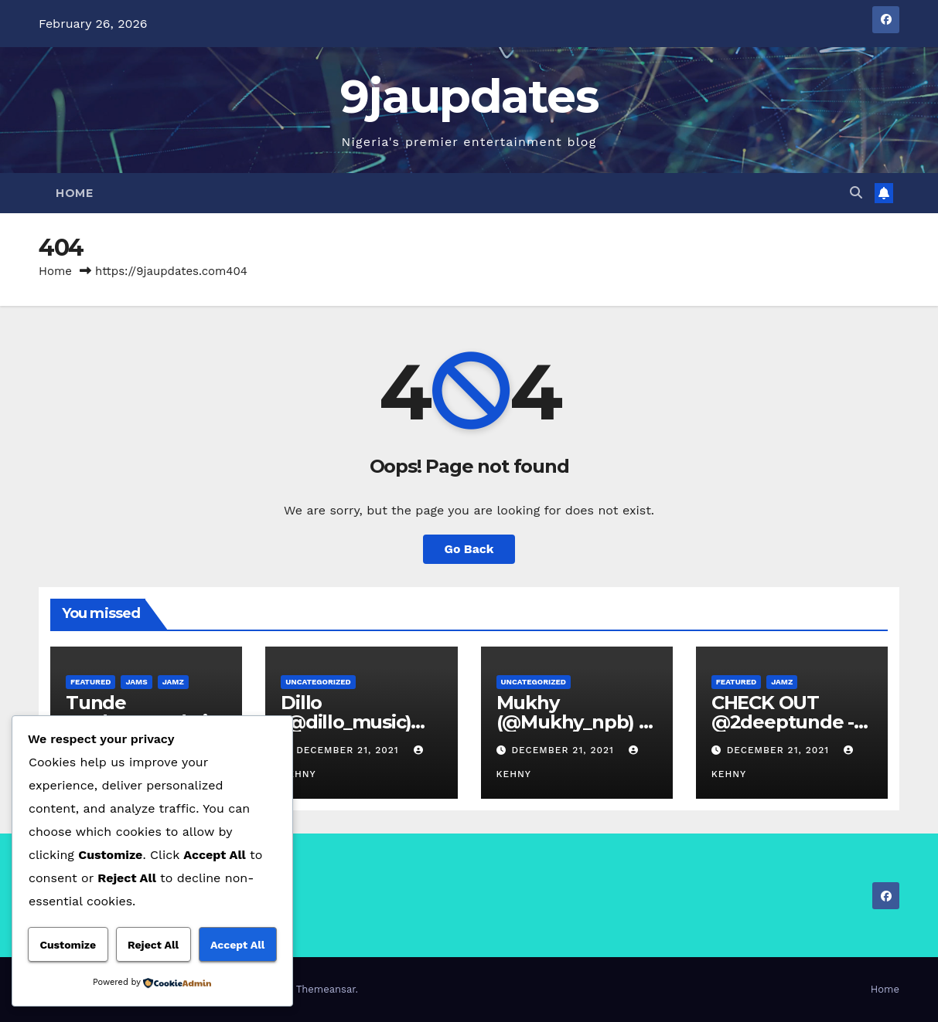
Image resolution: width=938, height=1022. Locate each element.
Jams (136, 681)
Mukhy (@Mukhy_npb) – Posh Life (571, 721)
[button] (856, 192)
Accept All (237, 945)
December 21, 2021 (349, 750)
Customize (67, 945)
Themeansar (326, 989)
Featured (90, 681)
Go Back (469, 549)
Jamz (173, 681)
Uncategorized (318, 681)
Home (74, 193)
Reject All (153, 945)
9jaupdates (469, 96)
